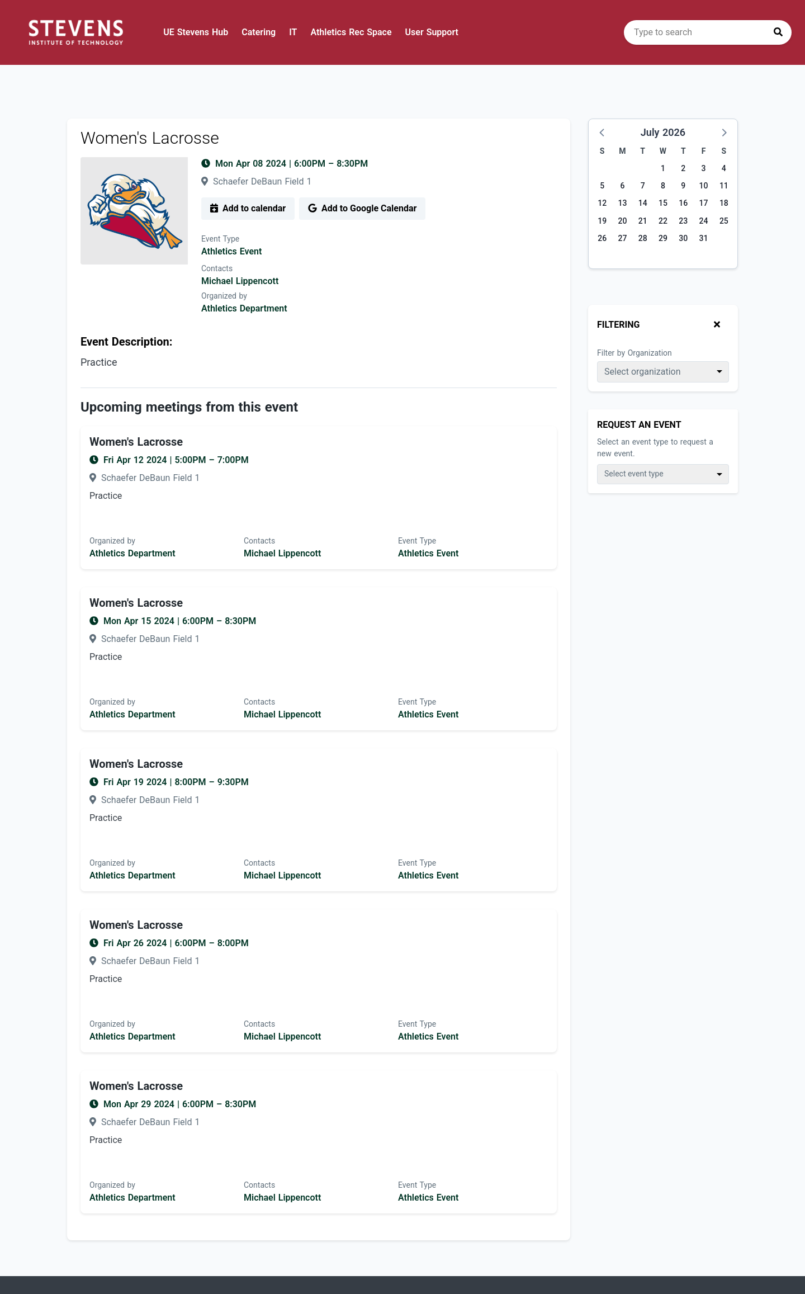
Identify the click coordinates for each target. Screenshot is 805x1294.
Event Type (220, 238)
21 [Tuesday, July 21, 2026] (642, 220)
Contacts (217, 268)
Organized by (224, 295)
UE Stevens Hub (195, 32)
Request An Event (639, 424)
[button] (602, 132)
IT (293, 32)
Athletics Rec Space (350, 32)
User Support (431, 32)
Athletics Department (244, 308)
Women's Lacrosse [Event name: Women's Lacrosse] (136, 441)
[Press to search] (778, 32)
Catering (259, 32)
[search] (708, 32)
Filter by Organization (634, 352)
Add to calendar (248, 208)
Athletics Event (231, 251)
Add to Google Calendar (362, 208)
